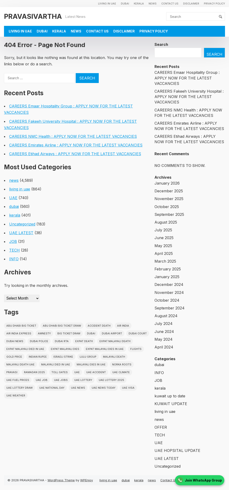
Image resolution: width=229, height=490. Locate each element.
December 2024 (168, 284)
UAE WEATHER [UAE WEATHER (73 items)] (15, 395)
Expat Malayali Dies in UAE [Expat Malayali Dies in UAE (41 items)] (105, 349)
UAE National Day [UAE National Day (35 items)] (51, 387)
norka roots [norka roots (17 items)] (121, 364)
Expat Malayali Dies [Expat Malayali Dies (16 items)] (65, 349)
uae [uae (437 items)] (77, 372)
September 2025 (169, 214)
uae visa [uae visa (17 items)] (128, 387)
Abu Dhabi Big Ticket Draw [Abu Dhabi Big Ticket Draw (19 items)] (62, 325)
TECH (14, 250)
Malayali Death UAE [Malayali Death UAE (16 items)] (20, 364)
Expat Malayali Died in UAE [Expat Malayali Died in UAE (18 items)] (25, 349)
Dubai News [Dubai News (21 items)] (14, 341)
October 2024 (166, 300)
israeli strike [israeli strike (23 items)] (63, 356)
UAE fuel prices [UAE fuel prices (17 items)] (17, 380)
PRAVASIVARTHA (33, 16)
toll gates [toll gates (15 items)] (59, 372)
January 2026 (167, 183)
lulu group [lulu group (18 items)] (88, 356)
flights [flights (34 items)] (136, 349)
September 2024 (169, 308)
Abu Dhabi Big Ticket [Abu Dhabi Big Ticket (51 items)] (21, 325)
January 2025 (166, 276)
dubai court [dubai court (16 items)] (138, 333)
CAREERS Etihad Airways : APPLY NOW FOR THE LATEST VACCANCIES (75, 153)
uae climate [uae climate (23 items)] (121, 372)
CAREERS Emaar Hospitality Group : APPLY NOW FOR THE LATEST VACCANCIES (187, 78)
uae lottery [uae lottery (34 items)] (83, 380)
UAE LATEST (21, 232)
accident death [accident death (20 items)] (99, 325)
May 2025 (163, 245)
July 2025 (163, 230)
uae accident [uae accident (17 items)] (96, 372)
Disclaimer (191, 3)
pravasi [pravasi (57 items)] (11, 372)
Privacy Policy (214, 3)
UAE (13, 197)
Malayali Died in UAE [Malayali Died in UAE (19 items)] (55, 364)
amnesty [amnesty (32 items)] (44, 333)
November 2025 (168, 198)
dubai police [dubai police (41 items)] (39, 341)
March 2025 (165, 261)
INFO (14, 259)
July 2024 (163, 323)
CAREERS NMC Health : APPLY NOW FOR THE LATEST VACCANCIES (73, 136)
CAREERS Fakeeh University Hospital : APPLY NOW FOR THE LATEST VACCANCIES (189, 96)
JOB (13, 241)
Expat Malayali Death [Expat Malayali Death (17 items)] (114, 341)
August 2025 (165, 222)
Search (161, 44)
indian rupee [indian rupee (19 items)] (38, 356)
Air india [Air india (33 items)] (123, 325)
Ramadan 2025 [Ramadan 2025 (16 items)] (34, 372)
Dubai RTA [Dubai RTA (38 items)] (62, 341)
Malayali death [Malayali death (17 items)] (114, 356)
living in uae (107, 3)
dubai (125, 3)
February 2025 (167, 269)
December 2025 (168, 191)
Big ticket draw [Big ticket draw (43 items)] (68, 333)
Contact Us (169, 3)
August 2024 (166, 315)
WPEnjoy (86, 480)
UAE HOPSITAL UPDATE (177, 450)
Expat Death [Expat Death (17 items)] (84, 341)
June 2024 (164, 331)
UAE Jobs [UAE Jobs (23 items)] (61, 380)
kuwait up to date (169, 396)
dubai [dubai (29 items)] (91, 333)
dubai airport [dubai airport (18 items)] (112, 333)
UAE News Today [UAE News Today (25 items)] (103, 387)
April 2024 (163, 347)
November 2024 (169, 292)
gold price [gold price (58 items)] (14, 356)
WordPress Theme (61, 480)
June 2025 (164, 237)
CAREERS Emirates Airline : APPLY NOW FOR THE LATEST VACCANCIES (75, 145)
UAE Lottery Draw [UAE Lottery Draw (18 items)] (19, 387)
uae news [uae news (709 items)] (78, 387)
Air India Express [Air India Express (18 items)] (18, 333)
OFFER (160, 427)
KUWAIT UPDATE (170, 403)
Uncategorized (22, 224)
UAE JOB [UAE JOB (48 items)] (41, 380)
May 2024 (163, 339)
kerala (139, 3)
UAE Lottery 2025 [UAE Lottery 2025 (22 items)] (111, 380)
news (153, 3)
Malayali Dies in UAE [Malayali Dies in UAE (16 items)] (91, 364)
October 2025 (166, 206)
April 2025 (163, 253)
